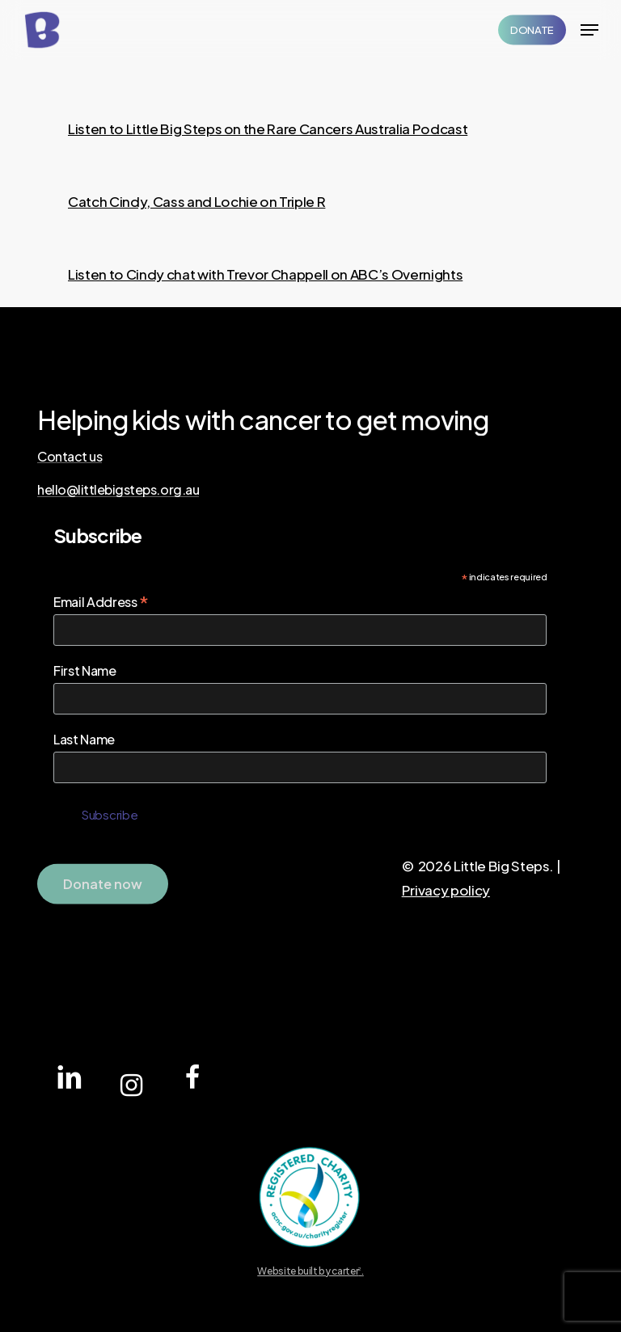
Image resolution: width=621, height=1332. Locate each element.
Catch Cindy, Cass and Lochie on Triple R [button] (196, 201)
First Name (84, 670)
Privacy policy (446, 890)
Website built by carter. (310, 1271)
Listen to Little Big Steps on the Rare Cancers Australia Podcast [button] (267, 128)
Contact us (69, 456)
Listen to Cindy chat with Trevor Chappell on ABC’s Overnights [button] (265, 274)
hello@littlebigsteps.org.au (118, 490)
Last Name (84, 739)
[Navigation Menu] (589, 30)
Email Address (101, 601)
